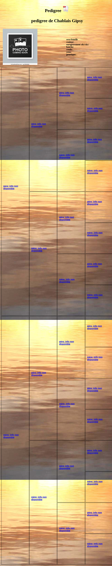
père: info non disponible (38, 125)
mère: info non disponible (95, 109)
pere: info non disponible (10, 187)
